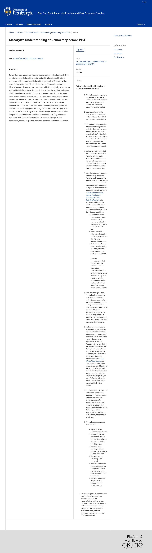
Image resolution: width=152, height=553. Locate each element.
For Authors (118, 53)
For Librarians (119, 57)
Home (11, 32)
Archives (19, 24)
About (47, 24)
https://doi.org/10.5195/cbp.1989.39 (28, 58)
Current (8, 24)
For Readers (118, 50)
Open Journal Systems (123, 35)
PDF (81, 50)
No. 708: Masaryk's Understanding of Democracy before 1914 (48, 32)
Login (144, 2)
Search (141, 24)
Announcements (34, 24)
